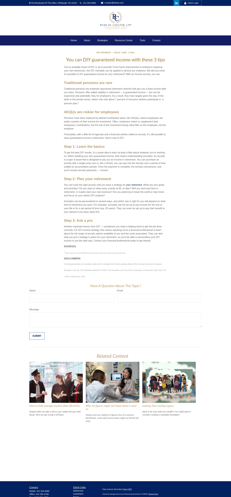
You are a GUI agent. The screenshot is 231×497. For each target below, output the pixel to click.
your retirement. (134, 185)
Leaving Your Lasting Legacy (158, 405)
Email (120, 290)
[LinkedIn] (176, 3)
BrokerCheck (153, 494)
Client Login (191, 3)
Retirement (78, 491)
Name (32, 290)
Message (34, 309)
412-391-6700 (42, 494)
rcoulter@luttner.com (112, 3)
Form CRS (127, 489)
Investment (78, 494)
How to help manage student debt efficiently (54, 405)
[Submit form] (36, 336)
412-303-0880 (88, 3)
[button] (73, 40)
